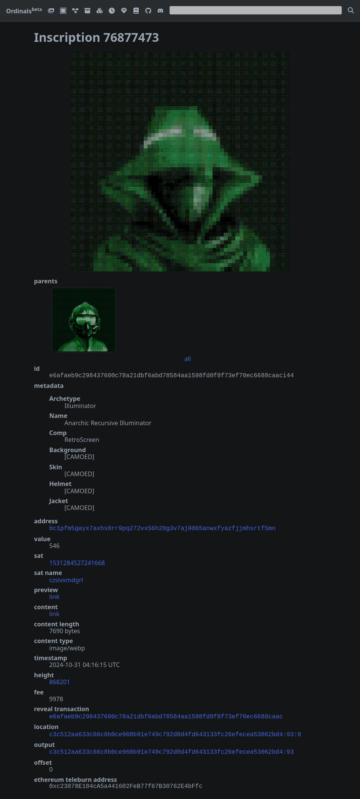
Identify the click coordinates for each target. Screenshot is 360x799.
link (54, 596)
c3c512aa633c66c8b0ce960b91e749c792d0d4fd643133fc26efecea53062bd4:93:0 (175, 732)
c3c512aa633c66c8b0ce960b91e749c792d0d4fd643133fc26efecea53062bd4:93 (171, 749)
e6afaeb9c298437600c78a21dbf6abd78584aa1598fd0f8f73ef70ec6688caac (166, 715)
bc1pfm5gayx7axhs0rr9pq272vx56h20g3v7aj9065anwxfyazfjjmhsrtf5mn (162, 528)
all (187, 358)
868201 (59, 681)
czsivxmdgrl (66, 579)
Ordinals (24, 11)
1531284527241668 (77, 562)
